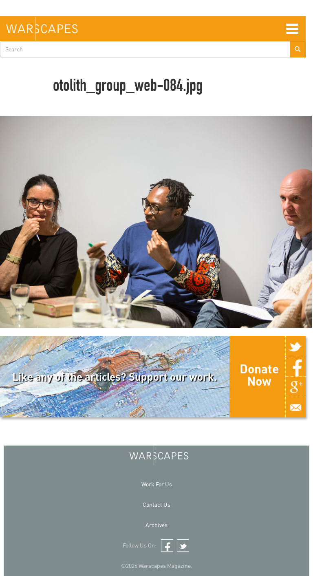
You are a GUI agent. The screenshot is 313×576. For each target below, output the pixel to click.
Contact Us (156, 504)
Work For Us (156, 484)
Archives (156, 524)
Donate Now (259, 374)
